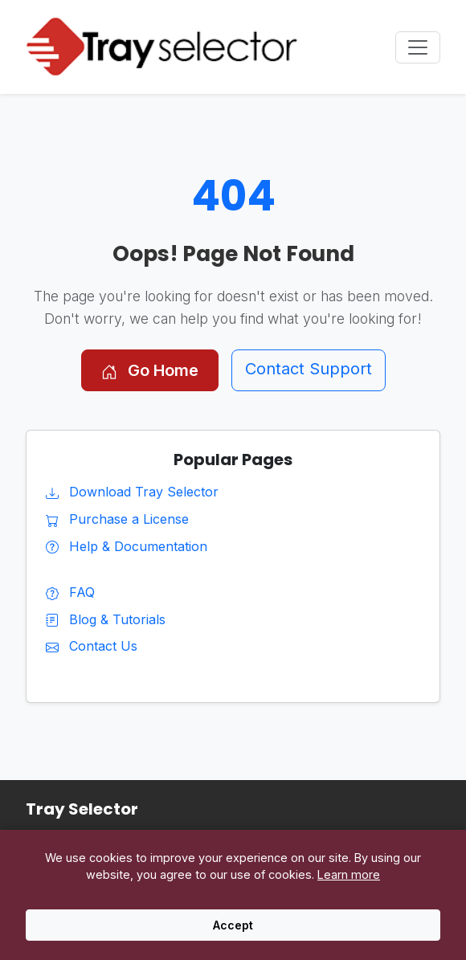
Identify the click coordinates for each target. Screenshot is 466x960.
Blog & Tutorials (106, 619)
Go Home (149, 370)
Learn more (348, 874)
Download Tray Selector (132, 492)
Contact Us (91, 646)
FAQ (70, 592)
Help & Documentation (126, 546)
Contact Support (308, 368)
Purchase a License (117, 519)
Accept (233, 925)
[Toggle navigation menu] (417, 47)
